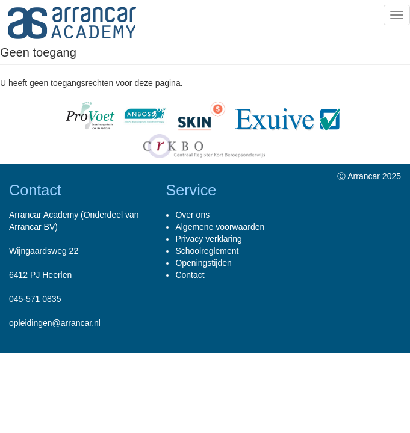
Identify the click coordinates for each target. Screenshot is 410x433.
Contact (189, 275)
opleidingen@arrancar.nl (55, 323)
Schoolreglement (206, 251)
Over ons (192, 215)
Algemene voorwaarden (219, 227)
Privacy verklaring (208, 239)
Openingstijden (203, 263)
